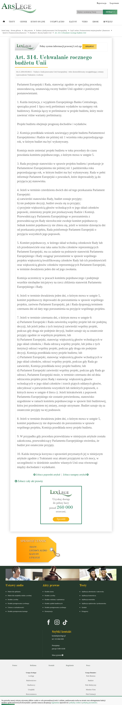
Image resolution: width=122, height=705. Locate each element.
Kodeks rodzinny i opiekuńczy (55, 599)
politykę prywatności (89, 703)
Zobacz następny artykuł (76, 474)
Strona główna (16, 30)
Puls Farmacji (91, 694)
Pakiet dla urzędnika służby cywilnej (20, 595)
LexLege (34, 557)
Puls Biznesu (90, 676)
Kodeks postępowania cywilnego (18, 603)
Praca (88, 665)
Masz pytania (57, 655)
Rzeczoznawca (31, 694)
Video (85, 22)
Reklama (33, 665)
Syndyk (84, 607)
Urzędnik (31, 690)
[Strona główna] (3, 22)
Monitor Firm (91, 690)
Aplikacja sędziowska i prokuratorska (94, 603)
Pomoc (14, 665)
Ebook (96, 22)
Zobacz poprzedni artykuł (46, 474)
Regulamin (70, 665)
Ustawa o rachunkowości (16, 607)
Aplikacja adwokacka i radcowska (93, 591)
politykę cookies (75, 703)
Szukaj (110, 12)
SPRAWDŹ (89, 46)
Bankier (91, 680)
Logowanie (114, 3)
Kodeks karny (49, 591)
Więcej (108, 22)
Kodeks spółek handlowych (54, 603)
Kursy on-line (38, 22)
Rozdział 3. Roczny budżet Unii (41, 33)
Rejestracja (101, 3)
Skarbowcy (31, 685)
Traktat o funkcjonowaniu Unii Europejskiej (51, 30)
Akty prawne (28, 30)
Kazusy (73, 22)
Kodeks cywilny (13, 599)
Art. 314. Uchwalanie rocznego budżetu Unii (70, 33)
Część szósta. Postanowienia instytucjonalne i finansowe (90, 30)
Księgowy (85, 611)
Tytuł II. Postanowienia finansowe (14, 33)
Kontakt (51, 665)
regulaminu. (55, 703)
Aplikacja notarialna (88, 599)
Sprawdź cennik (33, 540)
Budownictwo (31, 680)
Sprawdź (61, 518)
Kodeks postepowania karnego (18, 611)
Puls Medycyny (90, 685)
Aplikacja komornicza (89, 595)
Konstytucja (48, 611)
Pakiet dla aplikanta (14, 591)
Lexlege (31, 676)
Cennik (23, 22)
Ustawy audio (57, 22)
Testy (12, 22)
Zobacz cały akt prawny (29, 481)
